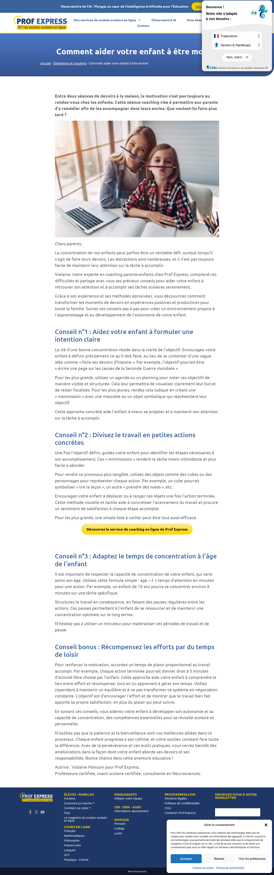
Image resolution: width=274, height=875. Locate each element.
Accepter (186, 859)
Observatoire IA (163, 20)
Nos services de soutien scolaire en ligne (107, 20)
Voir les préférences (252, 859)
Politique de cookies (203, 867)
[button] (266, 825)
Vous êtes (197, 20)
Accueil (45, 63)
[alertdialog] (137, 6)
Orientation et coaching (69, 63)
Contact (143, 25)
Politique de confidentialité (230, 867)
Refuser (219, 859)
